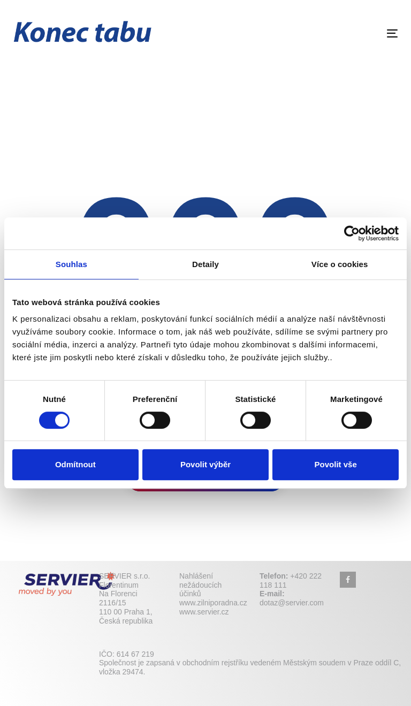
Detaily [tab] (205, 264)
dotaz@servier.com (292, 602)
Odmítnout (75, 464)
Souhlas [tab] (71, 264)
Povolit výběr (205, 464)
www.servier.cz (204, 612)
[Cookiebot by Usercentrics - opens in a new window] (352, 233)
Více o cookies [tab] (339, 264)
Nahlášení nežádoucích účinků (200, 585)
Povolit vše (336, 464)
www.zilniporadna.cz (213, 602)
